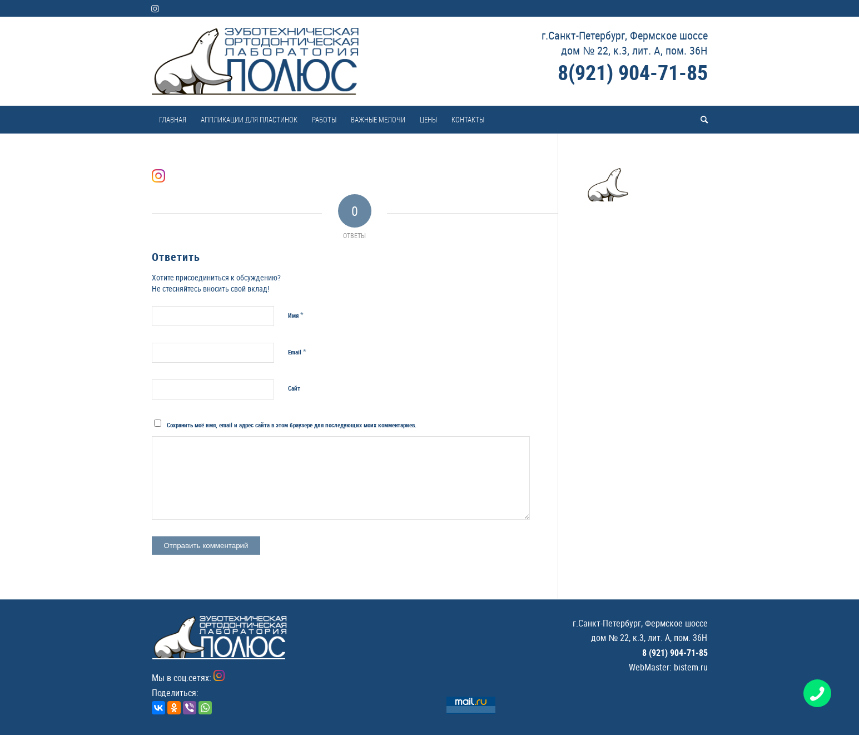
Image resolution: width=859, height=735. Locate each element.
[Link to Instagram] (155, 8)
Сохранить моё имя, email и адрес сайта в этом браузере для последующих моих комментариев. (291, 425)
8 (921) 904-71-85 (675, 653)
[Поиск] (700, 120)
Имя (296, 315)
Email (297, 352)
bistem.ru (691, 667)
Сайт (294, 388)
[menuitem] (172, 120)
